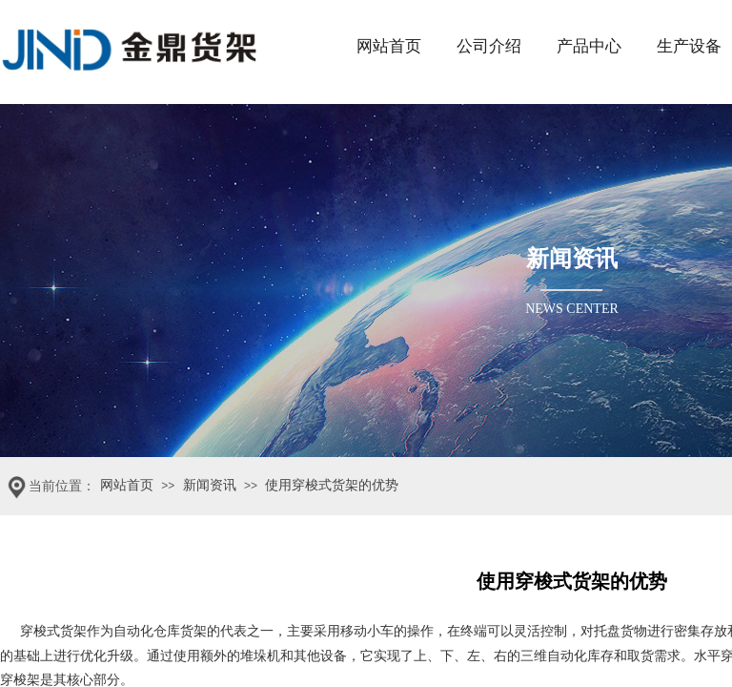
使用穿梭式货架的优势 (331, 485)
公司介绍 (489, 46)
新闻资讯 (209, 485)
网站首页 (388, 46)
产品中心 (589, 46)
